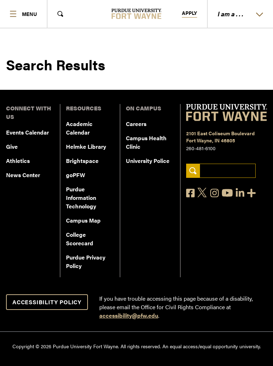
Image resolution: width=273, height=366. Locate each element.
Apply (189, 13)
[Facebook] (190, 193)
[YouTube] (227, 193)
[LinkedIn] (240, 193)
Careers (136, 124)
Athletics (18, 161)
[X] (202, 193)
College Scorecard (79, 238)
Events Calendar (27, 132)
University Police (147, 161)
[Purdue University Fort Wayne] (137, 14)
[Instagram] (214, 193)
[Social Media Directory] (251, 193)
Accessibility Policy (47, 302)
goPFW (75, 175)
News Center (23, 175)
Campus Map (83, 220)
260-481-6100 (201, 148)
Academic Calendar (79, 128)
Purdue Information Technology (81, 197)
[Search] (254, 92)
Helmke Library (86, 146)
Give (12, 146)
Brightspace (82, 161)
